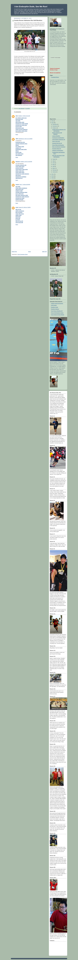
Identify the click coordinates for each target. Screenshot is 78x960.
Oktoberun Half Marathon (57, 150)
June (54, 162)
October (54, 128)
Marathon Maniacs (55, 309)
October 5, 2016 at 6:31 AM (24, 115)
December (55, 124)
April (54, 166)
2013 (52, 120)
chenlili (17, 184)
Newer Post (14, 251)
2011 (52, 174)
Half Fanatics (54, 305)
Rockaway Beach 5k (56, 148)
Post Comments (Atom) (23, 254)
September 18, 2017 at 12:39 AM (25, 138)
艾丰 (17, 138)
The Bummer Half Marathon (58, 137)
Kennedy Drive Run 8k (57, 143)
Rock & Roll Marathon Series (57, 312)
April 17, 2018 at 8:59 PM (24, 184)
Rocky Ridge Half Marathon (58, 145)
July (54, 161)
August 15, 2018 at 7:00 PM (24, 207)
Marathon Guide (54, 307)
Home (29, 251)
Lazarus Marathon (56, 136)
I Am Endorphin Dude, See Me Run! (30, 6)
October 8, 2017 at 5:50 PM (26, 161)
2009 (52, 177)
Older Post (44, 251)
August (54, 159)
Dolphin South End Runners (57, 303)
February (55, 170)
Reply (17, 134)
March (54, 168)
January (54, 171)
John (17, 115)
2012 (52, 122)
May (54, 164)
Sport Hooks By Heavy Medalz (57, 314)
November (55, 126)
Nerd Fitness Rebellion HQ (57, 311)
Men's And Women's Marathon (58, 146)
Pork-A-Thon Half (56, 141)
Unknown (18, 161)
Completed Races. (55, 77)
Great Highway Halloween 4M (58, 139)
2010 (52, 176)
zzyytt (17, 207)
